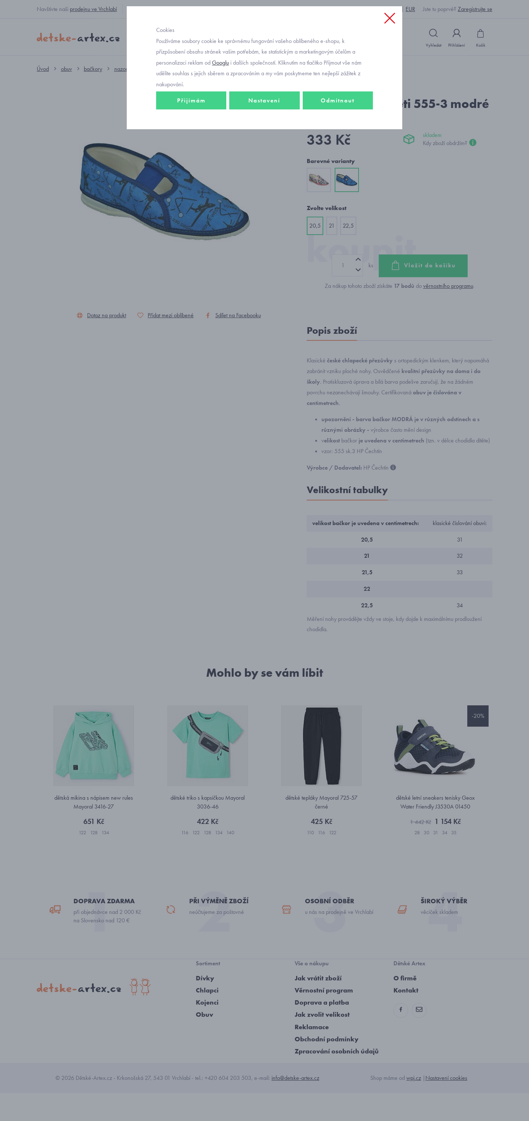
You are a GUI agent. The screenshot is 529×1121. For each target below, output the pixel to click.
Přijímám (191, 149)
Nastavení (264, 149)
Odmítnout (338, 149)
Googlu (220, 111)
